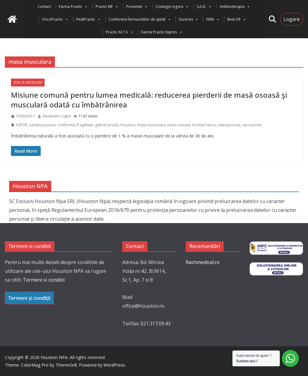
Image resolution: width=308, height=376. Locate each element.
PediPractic (88, 19)
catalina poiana (42, 124)
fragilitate (85, 124)
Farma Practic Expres (161, 32)
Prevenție (137, 7)
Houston (127, 124)
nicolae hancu (204, 124)
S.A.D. (204, 7)
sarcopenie (252, 124)
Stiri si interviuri (27, 82)
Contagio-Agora (172, 7)
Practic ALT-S (119, 32)
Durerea (188, 19)
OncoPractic (55, 19)
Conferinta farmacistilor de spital (140, 19)
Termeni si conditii (44, 279)
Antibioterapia (235, 7)
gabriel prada (107, 124)
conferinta (66, 124)
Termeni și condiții (29, 298)
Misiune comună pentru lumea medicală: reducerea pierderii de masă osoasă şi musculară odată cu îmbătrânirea (149, 99)
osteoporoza (229, 124)
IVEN (212, 19)
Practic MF (107, 7)
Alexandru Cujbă (56, 116)
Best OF (236, 19)
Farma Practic (73, 7)
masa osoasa (178, 124)
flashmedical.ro (203, 262)
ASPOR (21, 124)
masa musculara (151, 124)
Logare (291, 19)
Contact (44, 6)
